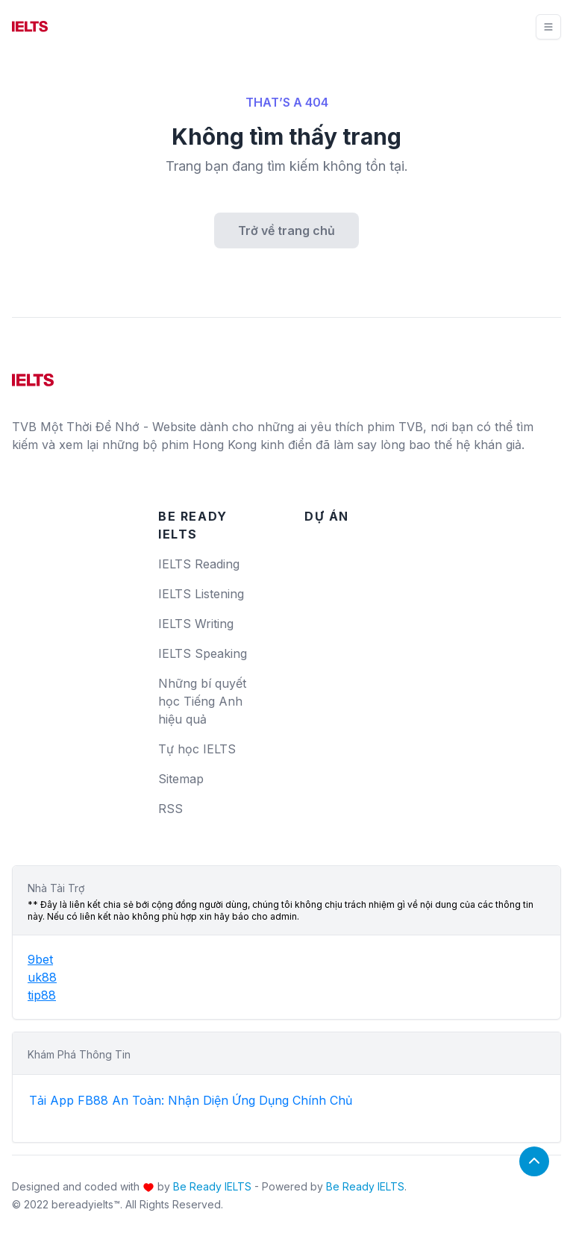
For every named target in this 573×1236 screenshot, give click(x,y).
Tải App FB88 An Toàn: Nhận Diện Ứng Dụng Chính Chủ (190, 1100)
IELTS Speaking (202, 653)
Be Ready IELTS (212, 1186)
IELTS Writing (196, 623)
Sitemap (181, 778)
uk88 (42, 977)
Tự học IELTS (197, 748)
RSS (170, 808)
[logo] (33, 374)
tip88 (42, 995)
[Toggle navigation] (548, 27)
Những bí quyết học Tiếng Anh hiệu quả (202, 701)
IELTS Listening (201, 593)
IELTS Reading (198, 563)
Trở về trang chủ (286, 230)
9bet (40, 959)
